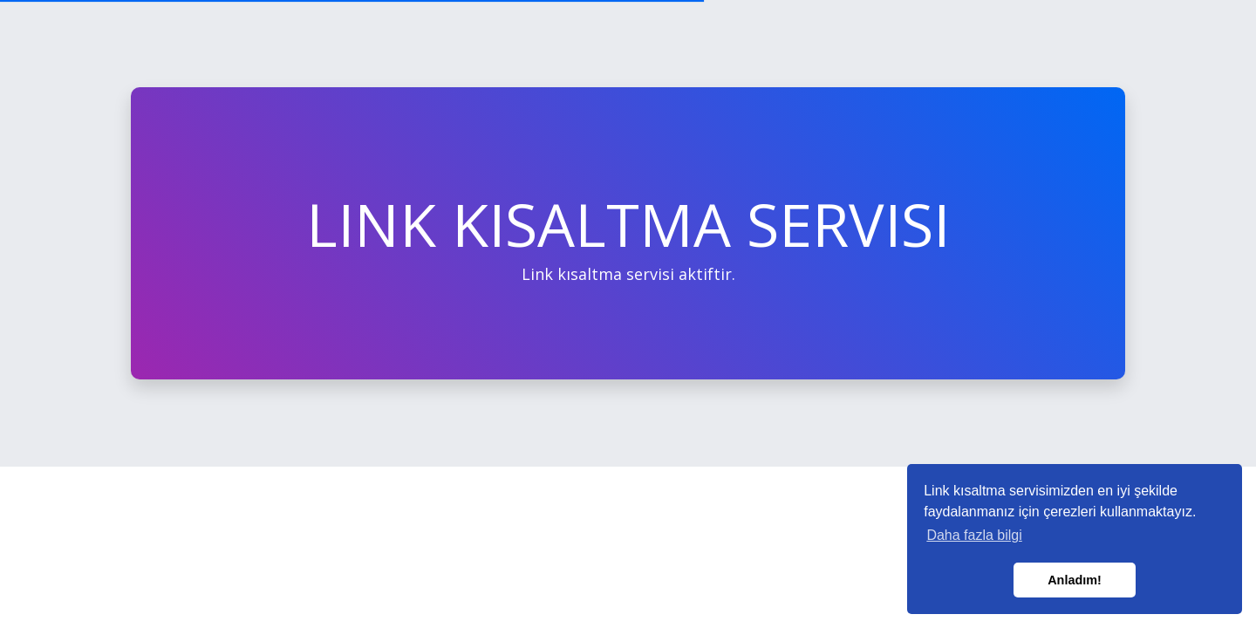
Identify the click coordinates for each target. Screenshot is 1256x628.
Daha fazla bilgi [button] (973, 535)
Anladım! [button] (1075, 580)
